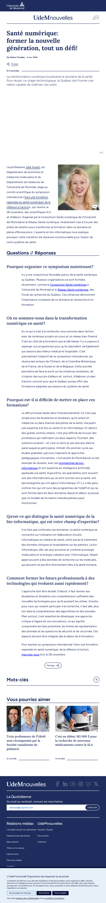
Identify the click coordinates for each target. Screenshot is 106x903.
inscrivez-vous (30, 656)
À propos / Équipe (45, 831)
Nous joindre (43, 838)
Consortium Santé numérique (68, 286)
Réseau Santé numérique (73, 291)
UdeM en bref (12, 856)
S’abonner (42, 844)
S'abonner (92, 809)
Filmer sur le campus (15, 850)
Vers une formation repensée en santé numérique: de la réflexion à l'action (28, 204)
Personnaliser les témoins (21, 893)
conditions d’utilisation (54, 898)
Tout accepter (60, 893)
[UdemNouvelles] (53, 18)
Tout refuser (44, 893)
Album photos (13, 844)
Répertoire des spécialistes (18, 838)
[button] (95, 18)
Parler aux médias (14, 862)
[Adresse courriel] (46, 809)
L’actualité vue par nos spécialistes (21, 831)
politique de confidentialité (27, 898)
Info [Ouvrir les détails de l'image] (101, 154)
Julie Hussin (33, 169)
